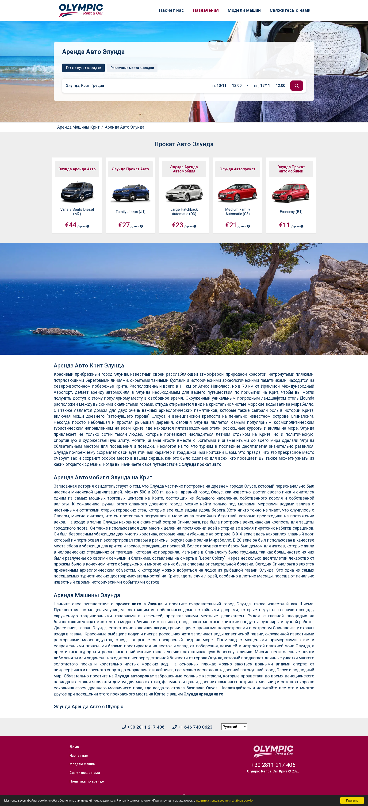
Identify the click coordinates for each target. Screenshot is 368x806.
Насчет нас (171, 10)
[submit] (296, 85)
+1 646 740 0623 (192, 727)
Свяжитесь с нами (290, 10)
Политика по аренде (87, 771)
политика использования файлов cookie (224, 800)
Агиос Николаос (214, 386)
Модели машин (244, 10)
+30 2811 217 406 (143, 727)
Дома (75, 746)
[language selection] (234, 726)
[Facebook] (184, 789)
